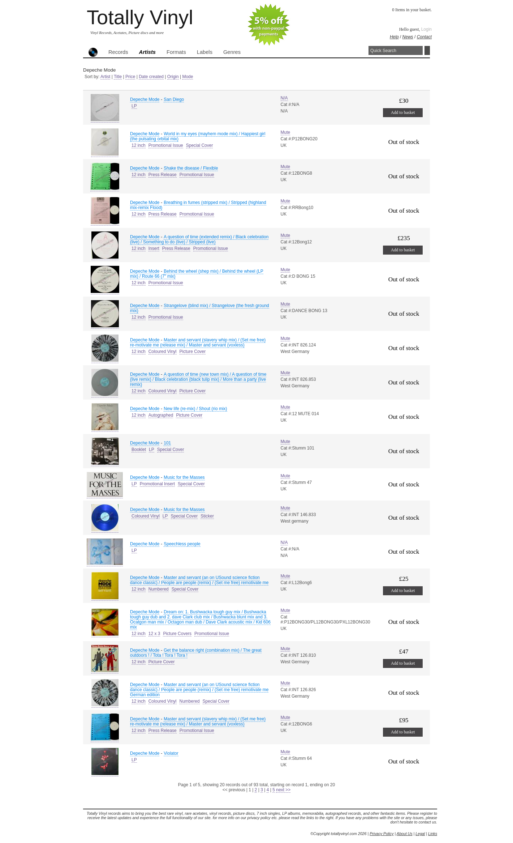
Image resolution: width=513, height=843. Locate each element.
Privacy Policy (381, 833)
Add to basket (403, 112)
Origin (173, 76)
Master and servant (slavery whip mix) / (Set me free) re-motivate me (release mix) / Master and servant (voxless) (198, 342)
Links (432, 833)
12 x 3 (154, 633)
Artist (105, 76)
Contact (424, 36)
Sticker (207, 516)
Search (427, 50)
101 (167, 443)
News (407, 36)
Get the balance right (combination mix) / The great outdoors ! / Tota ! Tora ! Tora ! (196, 653)
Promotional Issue (165, 145)
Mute (285, 132)
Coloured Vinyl (162, 351)
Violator (171, 753)
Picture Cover (193, 351)
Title (118, 76)
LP (134, 105)
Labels (204, 52)
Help (394, 36)
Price (130, 76)
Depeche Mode (144, 99)
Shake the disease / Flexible (191, 168)
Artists (147, 52)
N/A (284, 98)
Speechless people (182, 543)
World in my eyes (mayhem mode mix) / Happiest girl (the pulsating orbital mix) (197, 136)
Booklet (139, 449)
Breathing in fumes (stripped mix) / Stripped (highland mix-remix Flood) (198, 205)
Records (118, 52)
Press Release (162, 174)
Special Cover (199, 145)
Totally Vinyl (140, 17)
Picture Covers (177, 633)
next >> (283, 789)
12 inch (139, 145)
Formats (176, 52)
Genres (232, 52)
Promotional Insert (157, 483)
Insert (153, 248)
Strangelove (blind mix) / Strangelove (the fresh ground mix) (199, 308)
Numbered (158, 589)
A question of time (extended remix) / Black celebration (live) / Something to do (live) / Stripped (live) (199, 239)
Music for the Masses (184, 477)
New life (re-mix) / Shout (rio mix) (195, 408)
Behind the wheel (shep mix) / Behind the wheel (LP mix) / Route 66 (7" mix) (196, 274)
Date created (151, 76)
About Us (405, 833)
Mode (187, 76)
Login (426, 29)
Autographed (160, 415)
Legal (420, 833)
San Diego (174, 99)
